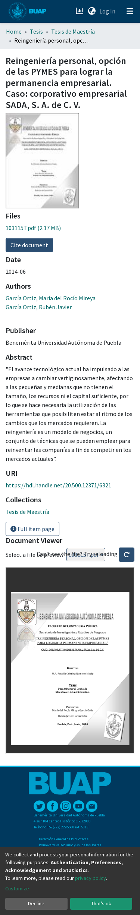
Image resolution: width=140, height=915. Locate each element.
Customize (17, 888)
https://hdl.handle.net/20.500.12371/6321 (58, 485)
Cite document (29, 245)
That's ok (101, 903)
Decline (36, 903)
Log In (108, 11)
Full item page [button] (32, 529)
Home (14, 31)
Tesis (36, 31)
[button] (91, 11)
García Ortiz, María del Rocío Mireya (51, 298)
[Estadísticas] (80, 11)
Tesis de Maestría (73, 31)
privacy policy (90, 878)
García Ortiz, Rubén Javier (39, 307)
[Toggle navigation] (130, 11)
